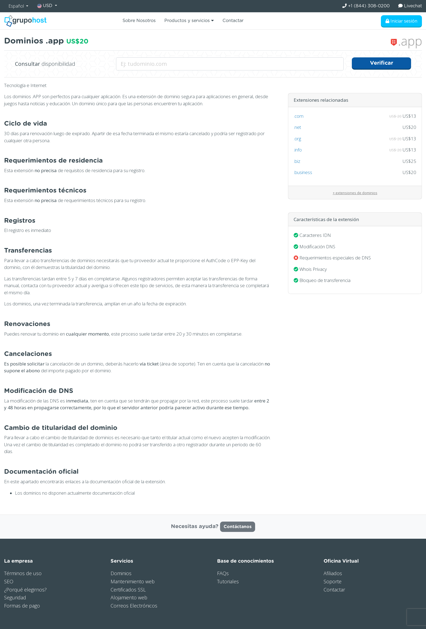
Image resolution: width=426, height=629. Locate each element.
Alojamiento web (129, 597)
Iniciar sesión (401, 21)
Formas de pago (22, 605)
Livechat (410, 6)
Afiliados (333, 573)
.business (303, 172)
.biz (297, 161)
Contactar (233, 20)
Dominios (121, 573)
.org (297, 138)
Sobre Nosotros (139, 20)
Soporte (333, 581)
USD (45, 6)
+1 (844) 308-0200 (366, 6)
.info (298, 150)
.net (297, 127)
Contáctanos (238, 527)
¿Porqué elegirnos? (25, 589)
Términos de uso (23, 573)
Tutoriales (228, 581)
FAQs (223, 573)
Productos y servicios (189, 20)
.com (298, 116)
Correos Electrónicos (134, 605)
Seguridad (15, 597)
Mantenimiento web (133, 581)
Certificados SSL (128, 589)
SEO (8, 581)
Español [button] (16, 6)
